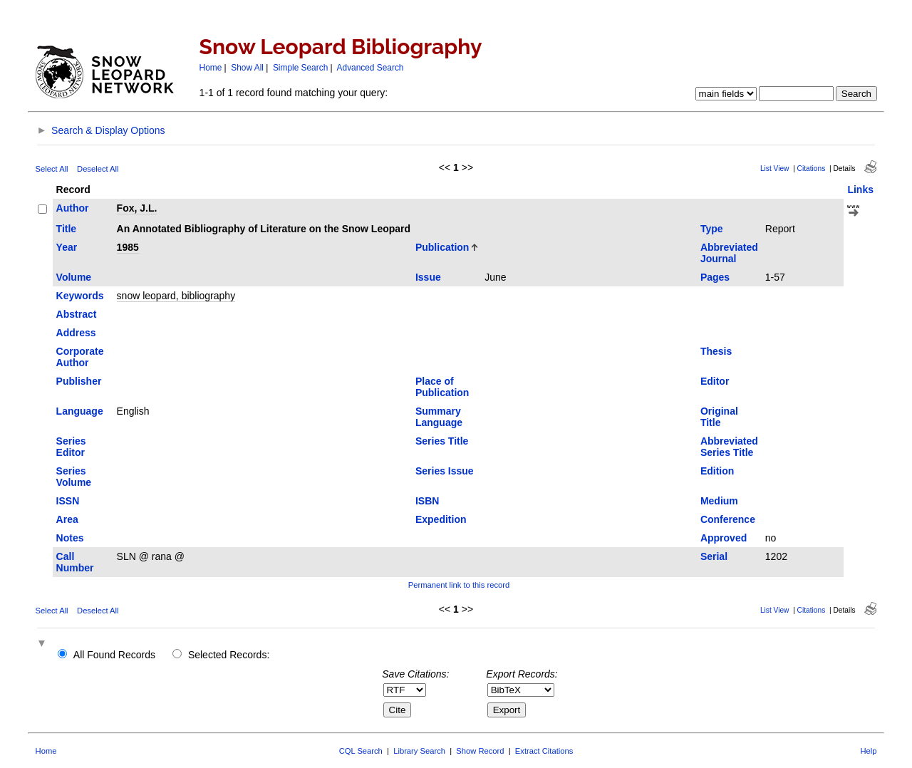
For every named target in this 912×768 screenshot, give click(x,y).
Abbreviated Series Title (729, 446)
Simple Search (300, 68)
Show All (247, 68)
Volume (74, 277)
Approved (723, 538)
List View (774, 168)
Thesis (716, 351)
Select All (52, 169)
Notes (70, 538)
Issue (428, 277)
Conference (727, 519)
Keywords (80, 295)
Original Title (719, 416)
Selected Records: (228, 654)
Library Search (419, 751)
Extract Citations (544, 751)
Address (76, 332)
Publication (442, 247)
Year (67, 247)
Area (67, 519)
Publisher (79, 381)
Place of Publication (442, 386)
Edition (717, 471)
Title (66, 228)
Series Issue (444, 471)
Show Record (480, 751)
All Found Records (114, 654)
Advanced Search (370, 68)
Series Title (441, 441)
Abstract (76, 314)
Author (72, 208)
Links (860, 189)
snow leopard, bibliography (176, 295)
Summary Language (438, 416)
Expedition (441, 519)
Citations (811, 168)
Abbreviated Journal (729, 253)
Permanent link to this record (458, 585)
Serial (713, 556)
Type (711, 228)
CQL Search (361, 751)
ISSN (68, 501)
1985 (128, 247)
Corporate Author (80, 357)
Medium (719, 501)
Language (79, 411)
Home (211, 68)
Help (868, 751)
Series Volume (74, 476)
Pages (715, 277)
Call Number (75, 562)
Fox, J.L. (137, 208)
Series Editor (71, 446)
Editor (714, 381)
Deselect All (97, 169)
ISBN (427, 501)
